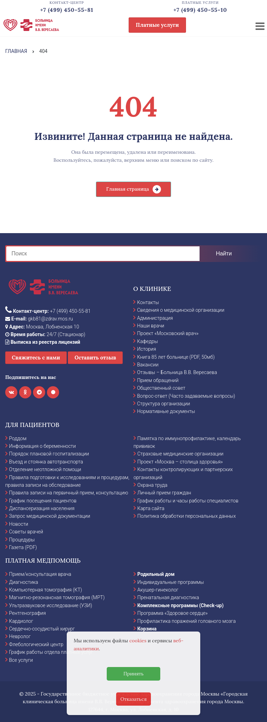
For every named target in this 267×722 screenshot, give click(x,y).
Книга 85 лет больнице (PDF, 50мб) (176, 357)
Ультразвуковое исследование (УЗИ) (50, 605)
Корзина (146, 629)
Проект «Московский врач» (168, 333)
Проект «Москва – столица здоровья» (180, 462)
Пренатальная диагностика (168, 597)
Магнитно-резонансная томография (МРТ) (57, 597)
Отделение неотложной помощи (45, 469)
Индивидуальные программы (170, 582)
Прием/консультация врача (40, 574)
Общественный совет (161, 388)
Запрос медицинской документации (49, 516)
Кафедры (147, 341)
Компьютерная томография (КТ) (45, 590)
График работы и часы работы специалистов (187, 500)
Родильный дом (156, 574)
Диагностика (23, 582)
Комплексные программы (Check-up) (180, 605)
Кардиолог (21, 621)
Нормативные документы (166, 411)
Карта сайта (150, 508)
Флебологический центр (36, 644)
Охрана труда (152, 485)
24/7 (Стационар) (45, 334)
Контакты (148, 302)
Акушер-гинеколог (157, 590)
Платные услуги (157, 25)
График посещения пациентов (42, 500)
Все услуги (21, 660)
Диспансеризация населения (41, 508)
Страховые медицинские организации (180, 454)
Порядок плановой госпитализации (49, 454)
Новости (18, 524)
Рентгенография (27, 613)
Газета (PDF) (23, 547)
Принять (133, 674)
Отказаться (133, 699)
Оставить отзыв (95, 357)
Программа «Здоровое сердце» (172, 613)
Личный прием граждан (164, 492)
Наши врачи (150, 325)
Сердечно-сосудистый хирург (42, 629)
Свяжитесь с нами (36, 357)
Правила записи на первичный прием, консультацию (68, 492)
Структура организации (163, 403)
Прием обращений (157, 380)
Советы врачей (26, 531)
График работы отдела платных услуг (51, 652)
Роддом (17, 438)
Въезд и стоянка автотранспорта (46, 462)
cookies (137, 640)
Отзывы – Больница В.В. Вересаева (177, 372)
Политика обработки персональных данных (186, 516)
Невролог (20, 636)
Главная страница (127, 189)
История (146, 349)
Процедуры (22, 539)
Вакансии (148, 364)
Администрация (155, 318)
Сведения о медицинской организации (180, 310)
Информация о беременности (42, 446)
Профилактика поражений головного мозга (186, 621)
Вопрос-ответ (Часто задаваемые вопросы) (186, 396)
